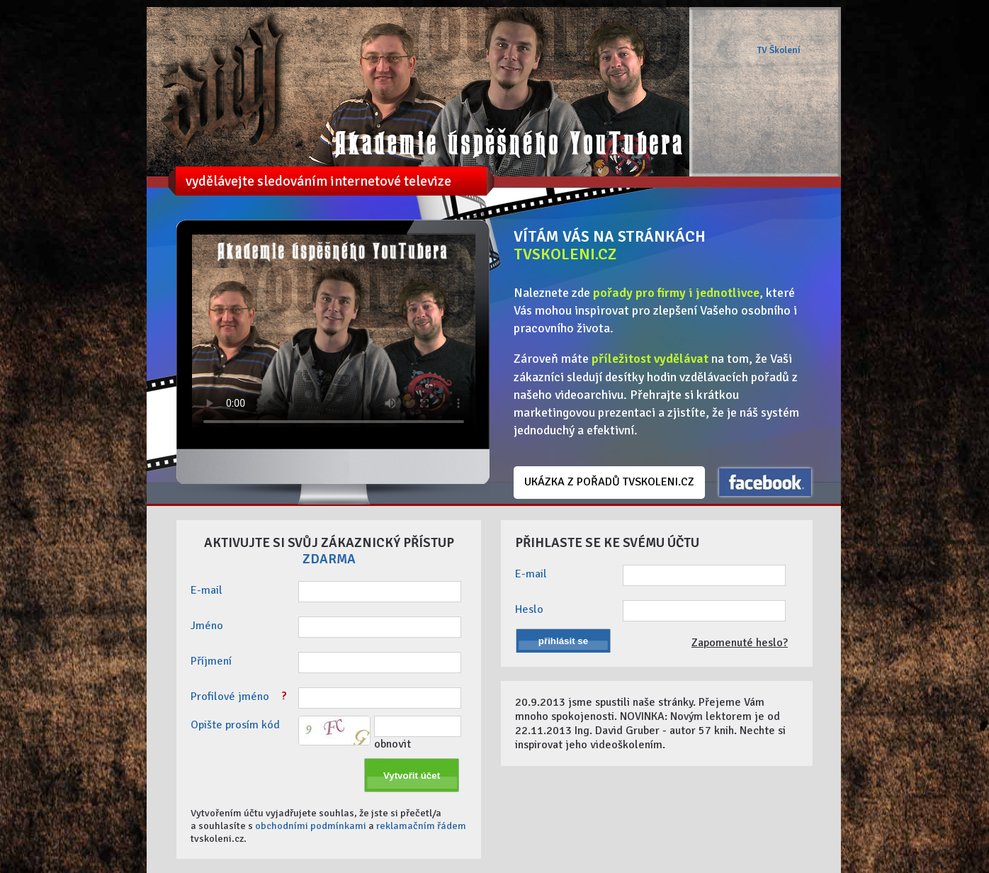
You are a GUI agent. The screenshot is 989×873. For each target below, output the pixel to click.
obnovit (392, 744)
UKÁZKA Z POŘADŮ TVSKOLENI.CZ (609, 482)
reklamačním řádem (421, 825)
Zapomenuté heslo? (739, 643)
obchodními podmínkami (310, 825)
